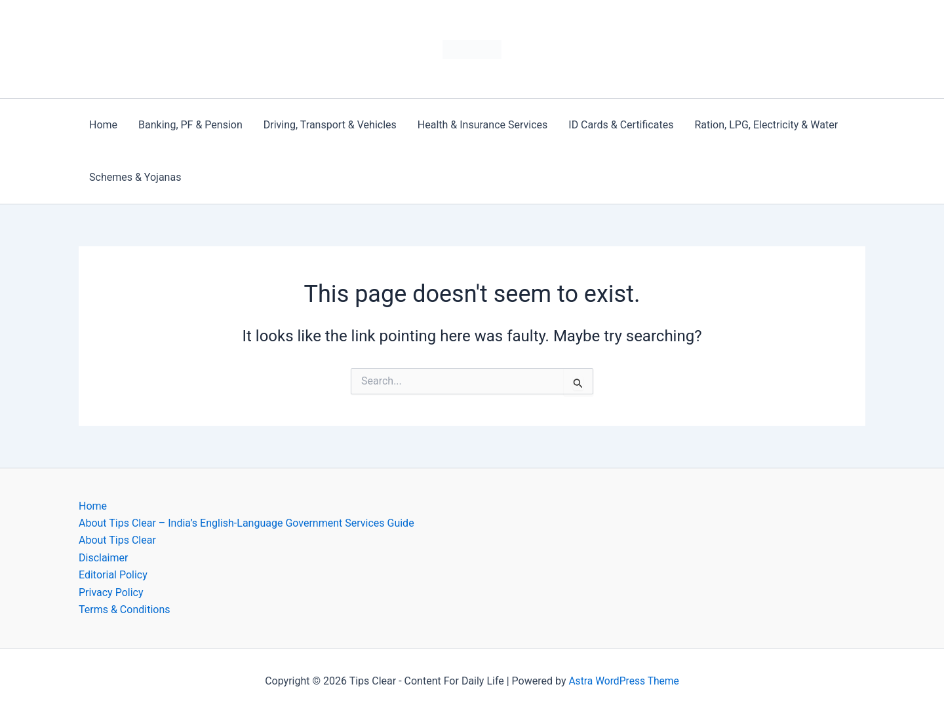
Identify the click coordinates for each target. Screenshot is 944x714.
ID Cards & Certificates (620, 125)
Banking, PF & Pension (190, 125)
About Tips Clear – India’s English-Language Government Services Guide (246, 523)
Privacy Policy (111, 592)
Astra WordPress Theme (623, 681)
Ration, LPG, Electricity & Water (766, 125)
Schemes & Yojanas (135, 177)
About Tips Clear (117, 540)
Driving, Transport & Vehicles (330, 125)
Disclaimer (103, 558)
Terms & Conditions (124, 609)
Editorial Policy (113, 575)
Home (103, 125)
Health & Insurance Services (482, 125)
